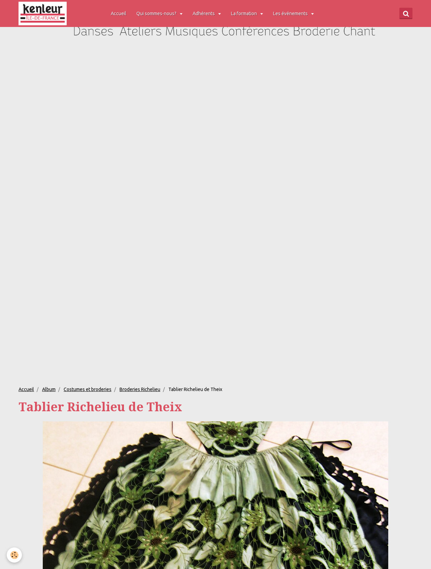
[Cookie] (14, 555)
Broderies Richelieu (140, 389)
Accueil (118, 13)
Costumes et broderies (87, 389)
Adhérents (204, 13)
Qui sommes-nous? (156, 13)
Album (49, 389)
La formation (244, 13)
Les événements (291, 13)
